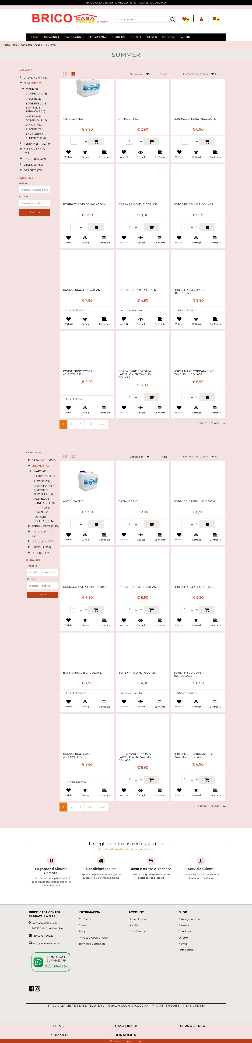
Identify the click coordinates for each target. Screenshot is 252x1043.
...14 (90, 424)
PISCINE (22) (34, 98)
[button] (172, 19)
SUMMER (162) (33, 83)
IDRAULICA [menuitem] (118, 37)
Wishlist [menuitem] (134, 925)
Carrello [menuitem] (183, 925)
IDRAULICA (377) (35, 159)
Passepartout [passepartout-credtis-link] (133, 1041)
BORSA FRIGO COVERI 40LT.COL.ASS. (78, 373)
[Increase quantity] (85, 141)
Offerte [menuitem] (183, 937)
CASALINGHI (126, 1026)
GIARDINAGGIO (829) (34, 151)
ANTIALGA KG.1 (128, 118)
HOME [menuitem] (35, 37)
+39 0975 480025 (42, 935)
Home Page (10, 44)
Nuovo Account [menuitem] (139, 919)
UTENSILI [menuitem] (135, 37)
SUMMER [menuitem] (151, 37)
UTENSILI (59, 1026)
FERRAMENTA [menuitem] (97, 37)
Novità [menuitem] (182, 943)
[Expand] (21, 77)
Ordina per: (137, 74)
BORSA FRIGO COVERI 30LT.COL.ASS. (189, 291)
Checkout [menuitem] (184, 931)
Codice (23, 196)
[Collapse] (21, 82)
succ (102, 424)
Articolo (24, 183)
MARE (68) (33, 88)
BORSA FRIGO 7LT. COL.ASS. (137, 289)
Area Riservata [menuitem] (138, 931)
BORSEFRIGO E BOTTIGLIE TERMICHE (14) (36, 107)
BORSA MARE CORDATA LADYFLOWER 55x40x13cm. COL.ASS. (136, 374)
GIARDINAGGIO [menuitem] (74, 37)
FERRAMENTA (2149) (37, 143)
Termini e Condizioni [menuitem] (92, 943)
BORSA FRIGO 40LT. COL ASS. (194, 204)
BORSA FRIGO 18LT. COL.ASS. (82, 289)
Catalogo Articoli (31, 44)
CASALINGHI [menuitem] (51, 37)
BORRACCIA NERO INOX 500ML (195, 118)
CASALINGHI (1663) (36, 77)
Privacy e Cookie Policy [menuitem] (93, 937)
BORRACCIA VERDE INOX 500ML (85, 204)
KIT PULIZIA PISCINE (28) (34, 127)
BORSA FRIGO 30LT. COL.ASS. (138, 204)
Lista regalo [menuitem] (186, 950)
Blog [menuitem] (82, 931)
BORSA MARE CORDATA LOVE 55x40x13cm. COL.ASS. (194, 373)
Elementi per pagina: (195, 74)
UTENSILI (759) (33, 164)
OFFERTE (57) (33, 170)
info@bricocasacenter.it (46, 943)
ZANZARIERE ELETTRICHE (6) (36, 136)
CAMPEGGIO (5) (36, 93)
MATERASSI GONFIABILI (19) (36, 118)
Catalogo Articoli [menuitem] (189, 919)
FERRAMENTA (192, 1026)
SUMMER (51, 44)
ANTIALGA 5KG (73, 118)
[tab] (67, 74)
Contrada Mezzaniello (44, 923)
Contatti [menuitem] (185, 37)
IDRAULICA (126, 1035)
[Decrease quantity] (80, 141)
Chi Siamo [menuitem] (168, 37)
